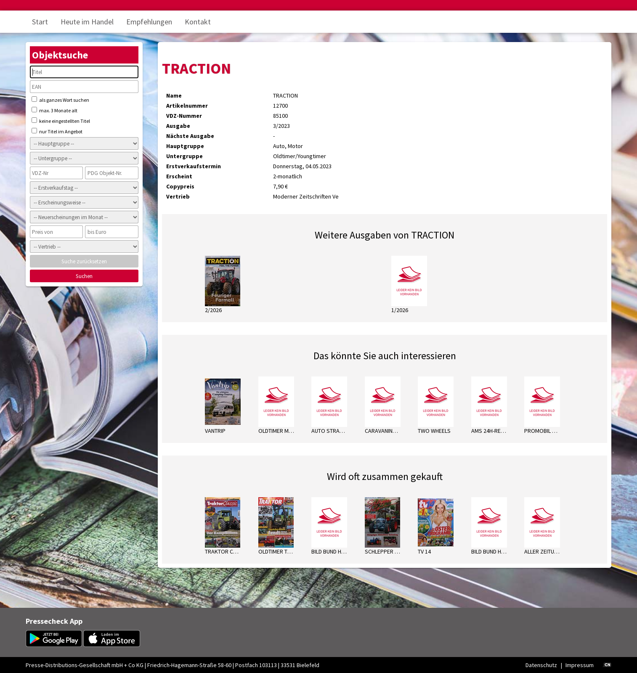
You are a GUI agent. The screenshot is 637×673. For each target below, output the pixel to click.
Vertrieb (178, 196)
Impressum (579, 665)
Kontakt (198, 21)
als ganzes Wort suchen (60, 99)
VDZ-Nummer (184, 115)
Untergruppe (184, 156)
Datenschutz (541, 665)
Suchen (84, 276)
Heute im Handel (87, 21)
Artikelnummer (187, 105)
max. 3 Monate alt (54, 110)
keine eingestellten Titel (61, 120)
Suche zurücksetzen (84, 261)
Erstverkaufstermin (193, 166)
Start (40, 21)
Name (174, 95)
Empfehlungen (149, 21)
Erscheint (179, 176)
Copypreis (180, 186)
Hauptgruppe (185, 146)
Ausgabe (178, 126)
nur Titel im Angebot (57, 131)
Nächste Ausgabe (190, 136)
